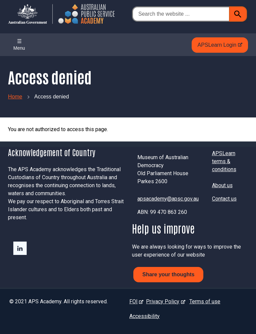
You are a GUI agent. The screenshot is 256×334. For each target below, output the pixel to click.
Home (15, 96)
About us (222, 185)
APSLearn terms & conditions (224, 161)
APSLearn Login (218, 47)
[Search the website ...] (180, 14)
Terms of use (204, 301)
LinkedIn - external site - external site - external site (20, 248)
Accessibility (144, 316)
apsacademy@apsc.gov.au (168, 199)
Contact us (224, 199)
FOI (134, 301)
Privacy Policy (164, 301)
